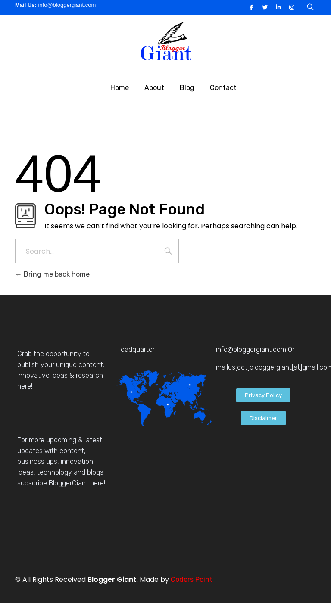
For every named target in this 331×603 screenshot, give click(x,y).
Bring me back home (52, 274)
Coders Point (191, 579)
